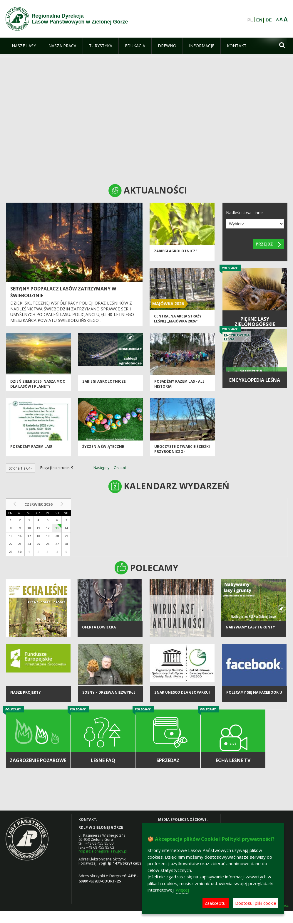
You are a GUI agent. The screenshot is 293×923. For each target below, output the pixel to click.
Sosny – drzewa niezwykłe (108, 692)
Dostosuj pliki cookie (255, 903)
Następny (101, 467)
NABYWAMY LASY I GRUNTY (250, 627)
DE (269, 20)
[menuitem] (24, 46)
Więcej (182, 890)
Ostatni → (122, 467)
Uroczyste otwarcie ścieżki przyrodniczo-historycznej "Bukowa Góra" (182, 454)
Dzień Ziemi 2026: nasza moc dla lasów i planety (37, 384)
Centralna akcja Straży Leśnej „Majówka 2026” (178, 319)
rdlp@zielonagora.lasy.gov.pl (102, 851)
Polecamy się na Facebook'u (254, 692)
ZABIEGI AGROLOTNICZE (175, 250)
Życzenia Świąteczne (103, 446)
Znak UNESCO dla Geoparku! (182, 692)
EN (259, 20)
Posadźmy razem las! (31, 446)
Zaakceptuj (216, 903)
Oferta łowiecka (99, 627)
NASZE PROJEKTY (25, 692)
